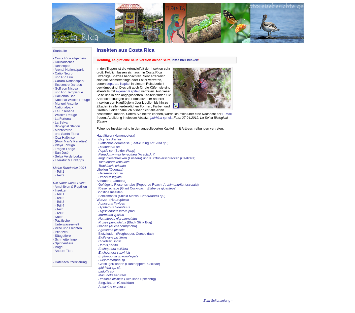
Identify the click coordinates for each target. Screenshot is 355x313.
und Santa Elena (67, 134)
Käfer (59, 217)
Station (75, 126)
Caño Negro (64, 73)
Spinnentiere (64, 243)
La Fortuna (63, 119)
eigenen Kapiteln (128, 91)
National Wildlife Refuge (72, 100)
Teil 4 (60, 205)
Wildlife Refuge (66, 115)
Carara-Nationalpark (69, 81)
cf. (160, 118)
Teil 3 (60, 202)
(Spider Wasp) (116, 150)
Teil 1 (60, 171)
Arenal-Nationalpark (69, 69)
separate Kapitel (118, 84)
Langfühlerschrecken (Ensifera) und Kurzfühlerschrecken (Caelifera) (145, 158)
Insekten (61, 190)
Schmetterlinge (66, 239)
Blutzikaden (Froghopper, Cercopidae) (126, 234)
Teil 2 (60, 175)
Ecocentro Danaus (68, 85)
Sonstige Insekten (109, 192)
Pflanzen (61, 232)
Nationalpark (64, 107)
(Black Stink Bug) (125, 222)
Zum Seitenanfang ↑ (218, 300)
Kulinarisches (64, 62)
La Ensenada (64, 111)
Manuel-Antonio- (67, 103)
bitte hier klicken (185, 60)
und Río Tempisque (69, 92)
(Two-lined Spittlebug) (127, 279)
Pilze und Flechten (68, 228)
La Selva (61, 122)
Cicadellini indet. (110, 241)
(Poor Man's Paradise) (71, 141)
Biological (62, 126)
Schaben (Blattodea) (111, 181)
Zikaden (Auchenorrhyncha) (116, 226)
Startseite (60, 51)
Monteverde (63, 130)
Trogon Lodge (65, 149)
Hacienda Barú (66, 96)
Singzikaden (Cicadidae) (116, 283)
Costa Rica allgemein (70, 58)
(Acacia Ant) (126, 154)
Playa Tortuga (65, 145)
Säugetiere (63, 236)
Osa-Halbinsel (65, 137)
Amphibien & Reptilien (71, 186)
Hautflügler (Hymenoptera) (115, 135)
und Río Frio (64, 77)
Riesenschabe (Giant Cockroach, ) (137, 188)
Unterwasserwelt (67, 224)
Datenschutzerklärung (71, 262)
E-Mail (227, 114)
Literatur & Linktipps (69, 160)
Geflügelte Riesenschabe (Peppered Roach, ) (148, 184)
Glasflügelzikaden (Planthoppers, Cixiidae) (129, 264)
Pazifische (62, 220)
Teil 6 (60, 213)
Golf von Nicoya (66, 88)
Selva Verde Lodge (69, 156)
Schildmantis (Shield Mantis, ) (131, 196)
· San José (61, 152)
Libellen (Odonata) (109, 169)
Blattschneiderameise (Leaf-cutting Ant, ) (133, 143)
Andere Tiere (64, 251)
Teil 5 (60, 209)
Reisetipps (62, 66)
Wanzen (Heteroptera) (112, 200)
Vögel (59, 247)
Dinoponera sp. (109, 147)
